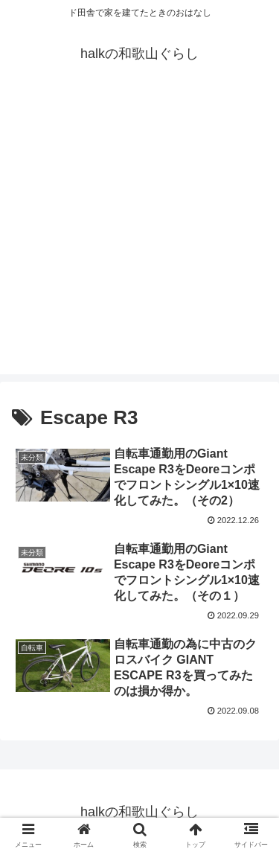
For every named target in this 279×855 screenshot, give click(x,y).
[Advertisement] (139, 234)
